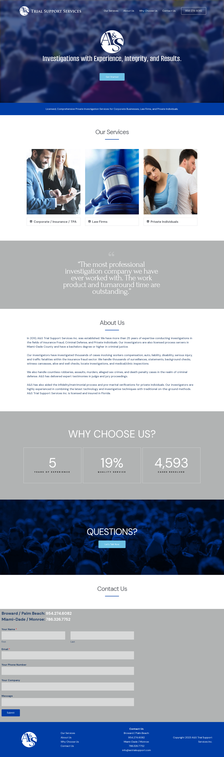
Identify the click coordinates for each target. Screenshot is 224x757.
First (4, 641)
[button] (53, 222)
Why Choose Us (148, 10)
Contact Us (169, 10)
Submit (11, 712)
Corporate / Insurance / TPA (55, 222)
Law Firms (100, 222)
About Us (128, 10)
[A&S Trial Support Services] (50, 10)
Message (7, 696)
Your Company (11, 680)
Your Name (9, 629)
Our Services (111, 10)
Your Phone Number (14, 664)
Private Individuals (164, 222)
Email (6, 649)
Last (73, 641)
